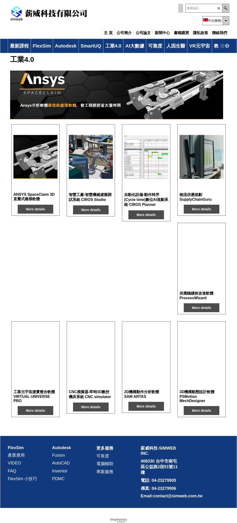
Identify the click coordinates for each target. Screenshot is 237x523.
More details (35, 209)
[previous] (222, 46)
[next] (227, 46)
